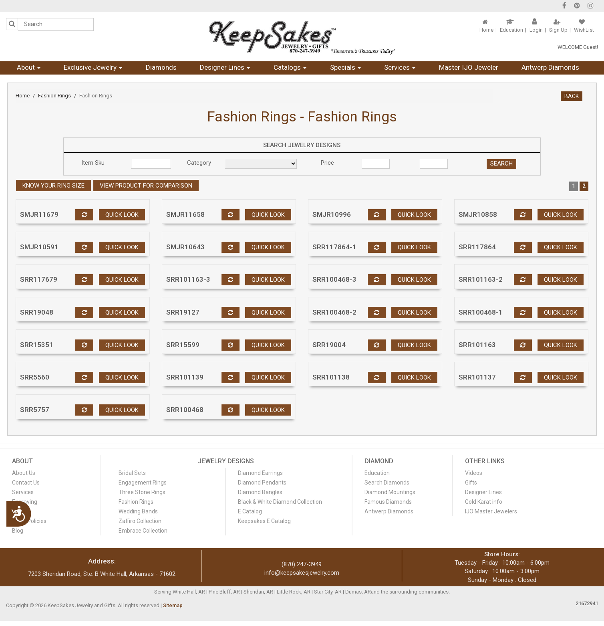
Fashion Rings (54, 96)
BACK (571, 96)
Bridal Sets (132, 473)
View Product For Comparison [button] (146, 185)
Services (399, 67)
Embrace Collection (143, 530)
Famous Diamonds (388, 502)
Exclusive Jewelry (93, 67)
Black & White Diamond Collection (280, 502)
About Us (23, 473)
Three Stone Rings (142, 492)
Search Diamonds (386, 482)
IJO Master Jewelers (491, 511)
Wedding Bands (138, 511)
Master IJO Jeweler (468, 67)
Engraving (24, 502)
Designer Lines (225, 67)
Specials (345, 67)
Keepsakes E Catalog (264, 521)
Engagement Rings (143, 482)
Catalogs (290, 67)
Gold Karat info (483, 502)
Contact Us (26, 482)
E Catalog (250, 511)
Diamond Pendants (262, 482)
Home (486, 30)
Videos (473, 473)
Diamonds (161, 67)
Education (511, 30)
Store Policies (29, 521)
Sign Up (558, 30)
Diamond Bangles (260, 492)
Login (536, 30)
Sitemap (173, 605)
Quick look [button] (122, 214)
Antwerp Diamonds (550, 67)
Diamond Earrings (260, 473)
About (28, 67)
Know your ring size (53, 185)
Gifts (471, 482)
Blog (17, 530)
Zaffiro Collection (140, 521)
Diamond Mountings (389, 492)
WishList (584, 30)
